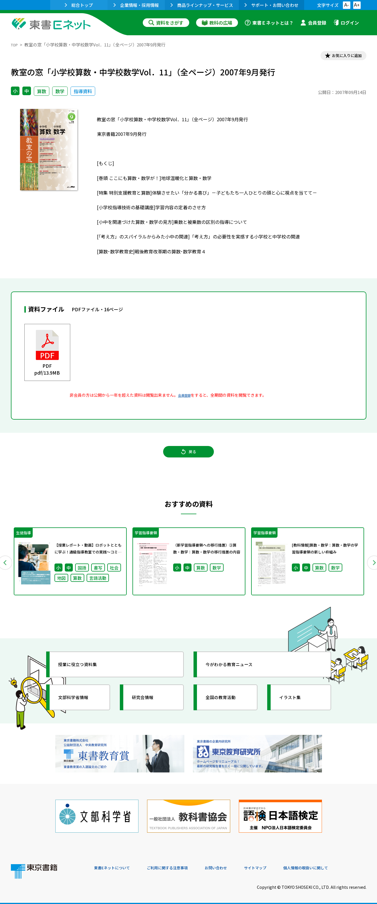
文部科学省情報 (79, 705)
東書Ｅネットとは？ (269, 22)
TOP (15, 45)
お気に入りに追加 (341, 56)
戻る (188, 458)
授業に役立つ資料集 (84, 672)
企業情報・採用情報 (136, 5)
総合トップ (79, 5)
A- (346, 5)
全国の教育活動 (226, 705)
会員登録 (313, 22)
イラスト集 (295, 705)
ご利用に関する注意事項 (180, 865)
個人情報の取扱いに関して (338, 865)
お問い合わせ (236, 865)
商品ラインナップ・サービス (202, 5)
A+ (357, 5)
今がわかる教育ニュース (236, 672)
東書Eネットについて (116, 865)
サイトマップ (280, 865)
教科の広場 (217, 22)
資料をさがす (166, 22)
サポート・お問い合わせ (271, 5)
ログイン (346, 22)
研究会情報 (148, 705)
